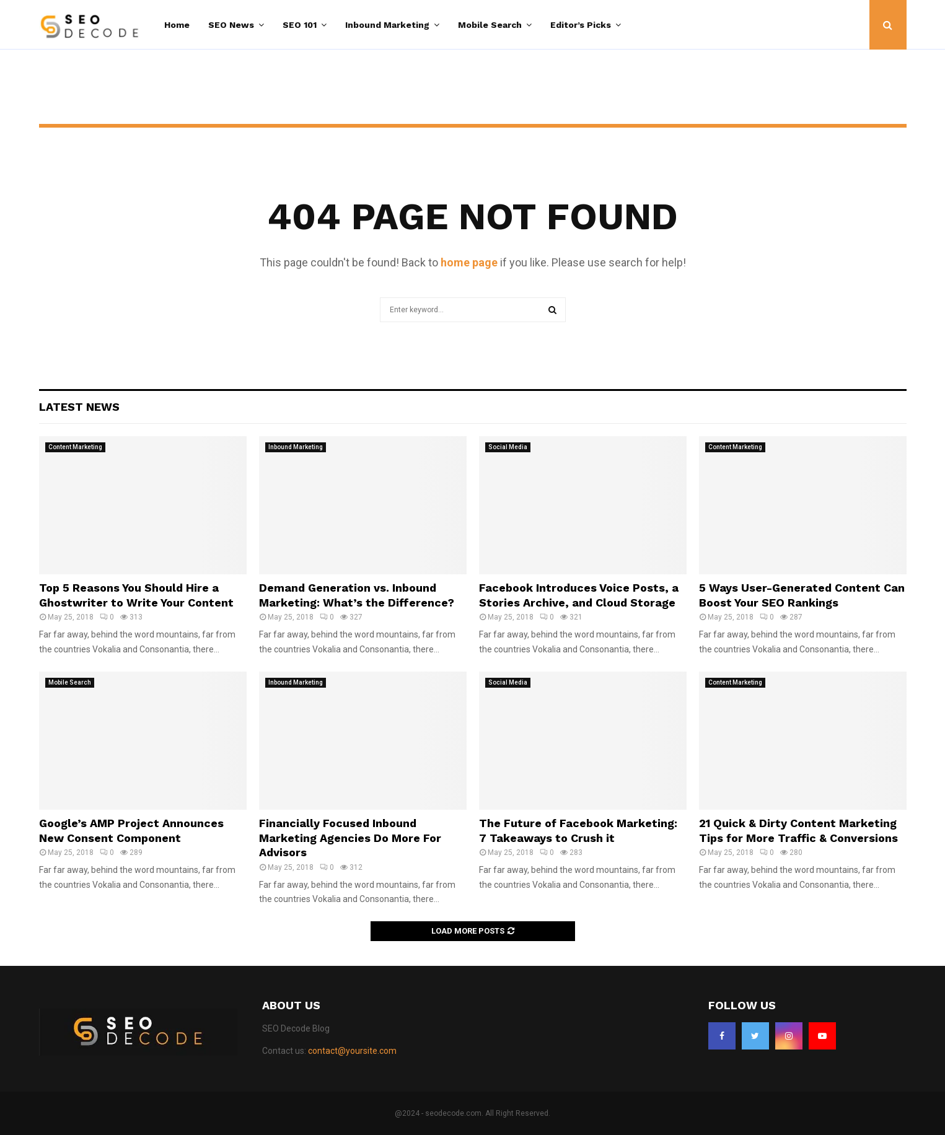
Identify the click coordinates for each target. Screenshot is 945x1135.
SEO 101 (300, 25)
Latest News (79, 406)
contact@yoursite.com (352, 1051)
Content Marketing (75, 447)
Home (177, 25)
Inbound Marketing (387, 25)
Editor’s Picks (580, 25)
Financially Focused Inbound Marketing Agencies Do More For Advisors (350, 838)
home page (469, 262)
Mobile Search (490, 25)
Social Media (507, 447)
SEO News (231, 25)
